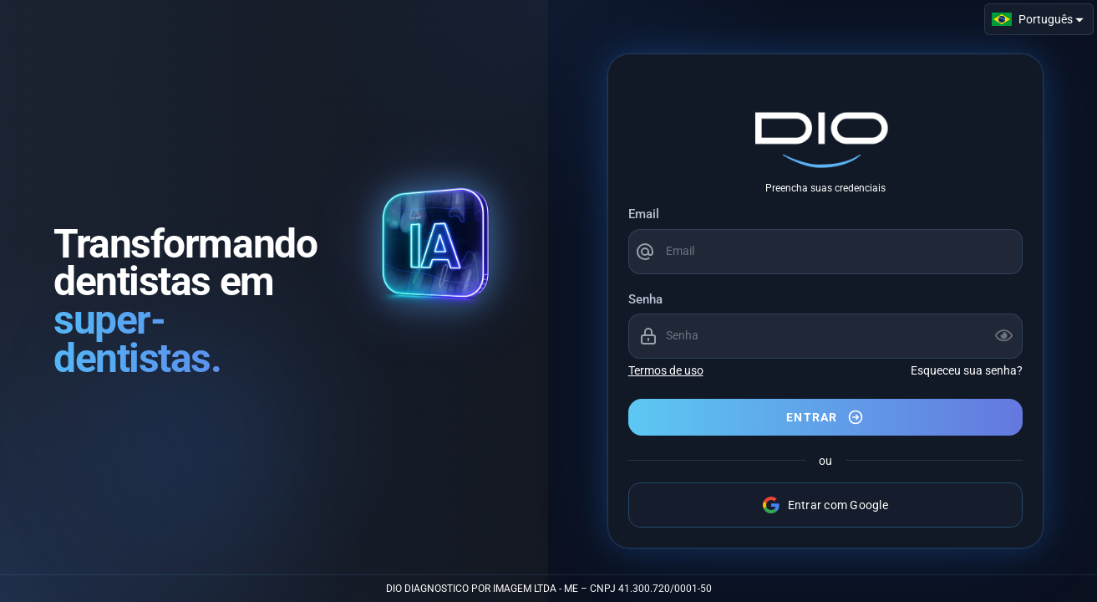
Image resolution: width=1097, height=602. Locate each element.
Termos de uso (665, 370)
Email (643, 214)
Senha (645, 299)
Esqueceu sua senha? (967, 370)
